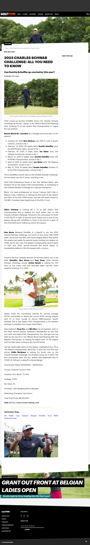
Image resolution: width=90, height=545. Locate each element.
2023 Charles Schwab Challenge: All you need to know (24, 48)
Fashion (40, 14)
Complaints (5, 522)
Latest (6, 48)
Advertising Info (6, 531)
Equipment (32, 14)
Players (25, 14)
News (19, 14)
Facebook (21, 516)
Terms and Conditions (8, 525)
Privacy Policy (6, 516)
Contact (4, 519)
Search (88, 14)
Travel (57, 14)
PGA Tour (12, 403)
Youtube (27, 516)
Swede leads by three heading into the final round (26, 496)
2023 (37, 403)
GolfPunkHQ (9, 542)
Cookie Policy (5, 528)
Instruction (49, 14)
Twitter (24, 516)
